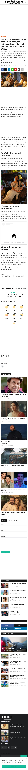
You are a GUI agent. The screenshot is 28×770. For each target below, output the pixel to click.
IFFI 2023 (3, 278)
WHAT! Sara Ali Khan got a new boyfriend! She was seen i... (13, 419)
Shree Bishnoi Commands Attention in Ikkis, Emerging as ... (12, 466)
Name (2, 524)
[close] (26, 758)
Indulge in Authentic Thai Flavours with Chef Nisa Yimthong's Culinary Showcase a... (14, 289)
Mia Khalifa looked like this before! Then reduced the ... (18, 584)
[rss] (15, 747)
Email (2, 530)
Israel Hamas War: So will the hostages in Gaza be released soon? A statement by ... (14, 295)
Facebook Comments (13, 520)
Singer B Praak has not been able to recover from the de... (13, 442)
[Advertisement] (14, 15)
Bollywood (4, 36)
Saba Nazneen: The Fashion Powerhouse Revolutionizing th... (17, 725)
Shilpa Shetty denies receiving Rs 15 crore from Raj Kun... (14, 513)
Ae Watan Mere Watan (18, 276)
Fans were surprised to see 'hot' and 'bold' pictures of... (18, 598)
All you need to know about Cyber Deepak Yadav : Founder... (17, 731)
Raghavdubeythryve (5, 468)
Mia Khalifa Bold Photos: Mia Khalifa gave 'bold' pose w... (18, 591)
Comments (4, 520)
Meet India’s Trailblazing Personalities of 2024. (15, 612)
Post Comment (5, 552)
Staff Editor (4, 66)
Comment (3, 536)
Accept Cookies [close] (14, 766)
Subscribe (24, 756)
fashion (10, 276)
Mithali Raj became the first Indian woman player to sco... (17, 683)
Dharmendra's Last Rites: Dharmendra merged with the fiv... (13, 395)
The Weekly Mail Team (6, 650)
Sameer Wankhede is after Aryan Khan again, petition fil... (13, 489)
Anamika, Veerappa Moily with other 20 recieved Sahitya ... (18, 662)
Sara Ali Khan (4, 276)
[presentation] (10, 547)
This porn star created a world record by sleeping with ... (17, 605)
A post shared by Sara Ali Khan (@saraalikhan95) (14, 242)
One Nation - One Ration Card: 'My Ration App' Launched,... (17, 669)
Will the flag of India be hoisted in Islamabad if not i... (17, 676)
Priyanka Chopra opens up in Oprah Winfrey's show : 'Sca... (18, 655)
